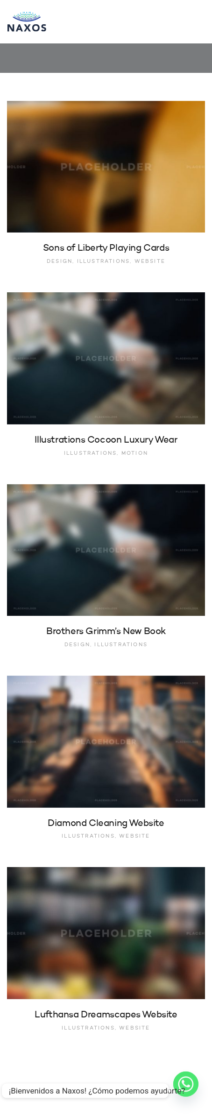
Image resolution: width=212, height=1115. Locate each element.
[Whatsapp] (185, 1090)
